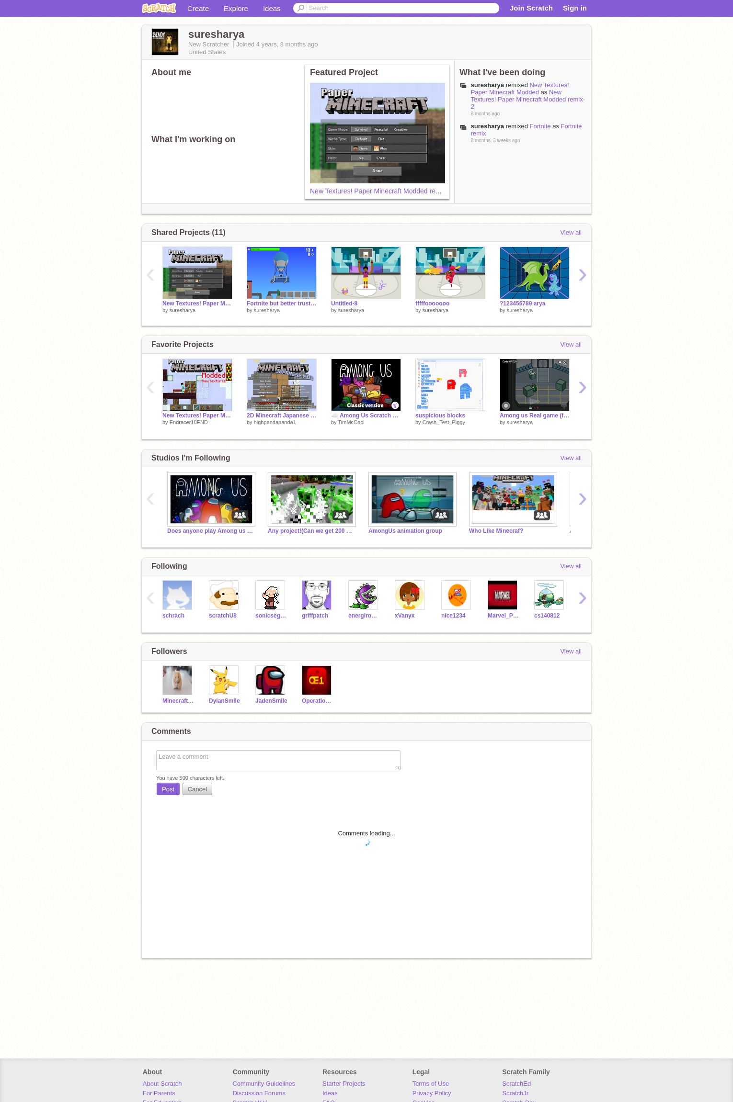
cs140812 (547, 615)
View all (571, 232)
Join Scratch (531, 8)
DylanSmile (224, 700)
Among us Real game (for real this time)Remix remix (535, 415)
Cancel (197, 789)
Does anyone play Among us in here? (210, 531)
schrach (173, 615)
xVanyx (404, 615)
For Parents (159, 1093)
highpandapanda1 (275, 422)
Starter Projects (344, 1083)
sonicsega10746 (271, 615)
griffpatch (315, 615)
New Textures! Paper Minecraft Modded (520, 88)
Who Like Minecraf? (496, 531)
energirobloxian (364, 615)
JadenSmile (271, 700)
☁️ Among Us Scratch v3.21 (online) (366, 415)
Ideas (272, 8)
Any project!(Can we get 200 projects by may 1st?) (311, 531)
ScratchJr (515, 1093)
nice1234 (453, 615)
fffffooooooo (432, 303)
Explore (236, 8)
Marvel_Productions (504, 615)
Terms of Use (430, 1083)
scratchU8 (223, 615)
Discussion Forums (259, 1093)
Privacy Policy (431, 1093)
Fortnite (539, 126)
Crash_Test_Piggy (444, 422)
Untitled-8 (344, 303)
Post (168, 789)
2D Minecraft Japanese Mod (282, 415)
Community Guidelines (263, 1083)
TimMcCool (351, 422)
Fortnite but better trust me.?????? (282, 303)
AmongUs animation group (405, 531)
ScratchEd (516, 1083)
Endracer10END (189, 422)
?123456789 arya (522, 303)
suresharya (182, 310)
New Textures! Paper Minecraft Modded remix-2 (381, 191)
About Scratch (162, 1083)
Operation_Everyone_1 (318, 700)
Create (198, 8)
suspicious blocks (440, 415)
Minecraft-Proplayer (178, 700)
